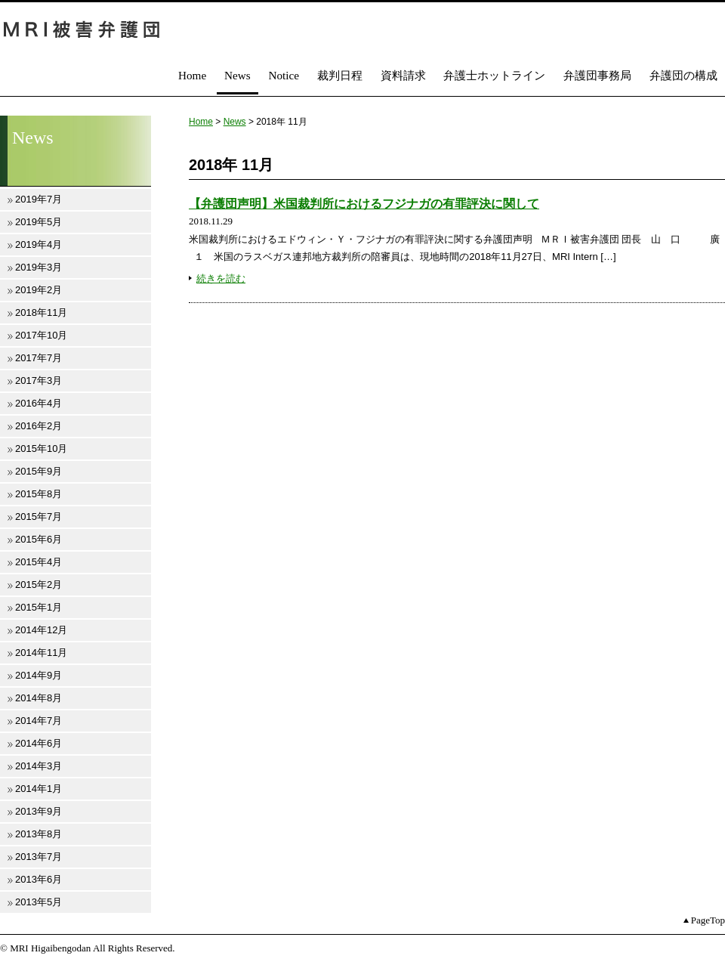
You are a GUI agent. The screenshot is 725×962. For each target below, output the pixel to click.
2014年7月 (38, 720)
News (237, 75)
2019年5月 (38, 221)
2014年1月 (38, 788)
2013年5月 (38, 902)
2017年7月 (38, 357)
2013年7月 (38, 856)
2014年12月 (41, 630)
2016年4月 (38, 403)
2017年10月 (41, 335)
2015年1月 (38, 607)
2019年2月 (38, 289)
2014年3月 (38, 766)
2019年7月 (38, 199)
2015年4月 (38, 562)
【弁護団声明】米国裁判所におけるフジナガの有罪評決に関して (364, 203)
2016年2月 (38, 426)
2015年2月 (38, 584)
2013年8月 (38, 834)
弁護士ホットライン (494, 75)
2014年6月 (38, 743)
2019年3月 (38, 267)
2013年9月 (38, 811)
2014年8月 (38, 698)
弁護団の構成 (683, 75)
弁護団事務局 (597, 75)
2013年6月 (38, 879)
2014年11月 (41, 652)
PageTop (708, 920)
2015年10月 (41, 448)
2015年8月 (38, 494)
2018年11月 (41, 312)
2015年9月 (38, 471)
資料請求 (403, 75)
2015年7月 (38, 516)
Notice (283, 75)
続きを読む (220, 278)
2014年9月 (38, 675)
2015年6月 (38, 539)
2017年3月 (38, 380)
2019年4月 (38, 244)
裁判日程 (339, 75)
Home (192, 75)
